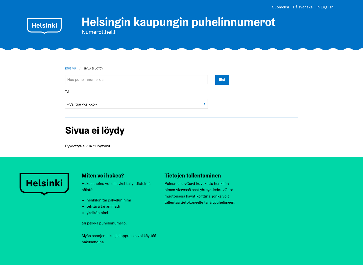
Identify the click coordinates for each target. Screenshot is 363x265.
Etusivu (70, 68)
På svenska (303, 7)
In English (325, 7)
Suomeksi (280, 7)
